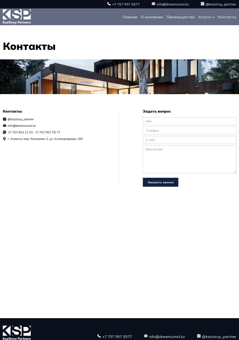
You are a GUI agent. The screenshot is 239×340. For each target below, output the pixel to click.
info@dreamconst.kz (173, 4)
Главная (129, 17)
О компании (152, 17)
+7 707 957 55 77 (47, 132)
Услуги (204, 17)
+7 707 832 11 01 (20, 132)
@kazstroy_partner (221, 4)
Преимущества (181, 17)
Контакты (227, 17)
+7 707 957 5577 (126, 4)
